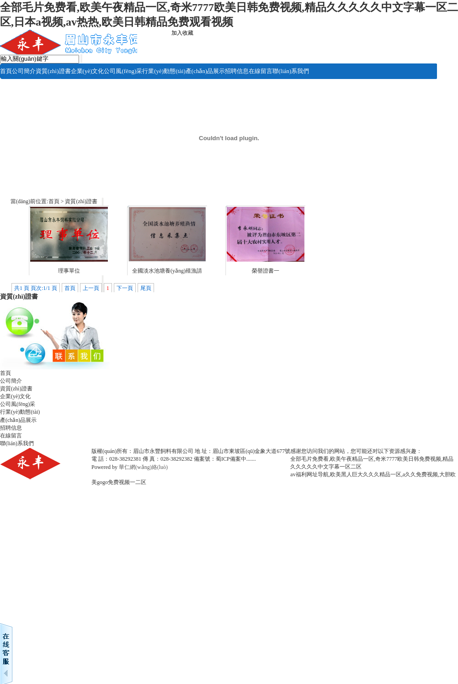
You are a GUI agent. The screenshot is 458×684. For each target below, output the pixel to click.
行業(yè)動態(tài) (164, 71)
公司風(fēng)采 (123, 71)
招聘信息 (237, 71)
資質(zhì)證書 (53, 71)
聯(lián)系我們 (290, 71)
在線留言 (260, 71)
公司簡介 (24, 71)
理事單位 (69, 271)
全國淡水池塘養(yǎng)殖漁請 (167, 271)
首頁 (6, 71)
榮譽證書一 (265, 271)
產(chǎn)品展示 (205, 71)
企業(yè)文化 (87, 71)
